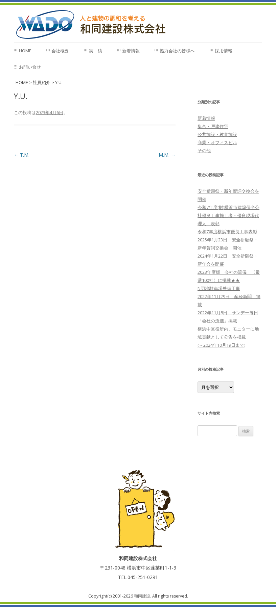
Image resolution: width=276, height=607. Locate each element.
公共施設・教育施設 (217, 134)
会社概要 (60, 51)
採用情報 (223, 51)
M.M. (167, 155)
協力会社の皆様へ (177, 51)
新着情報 (131, 51)
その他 (204, 151)
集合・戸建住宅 (213, 126)
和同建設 (142, 596)
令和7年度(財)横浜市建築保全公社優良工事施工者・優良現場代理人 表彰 (228, 215)
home (25, 51)
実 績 (95, 51)
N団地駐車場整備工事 (219, 288)
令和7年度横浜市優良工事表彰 (227, 232)
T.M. (21, 155)
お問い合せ (30, 67)
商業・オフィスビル (217, 142)
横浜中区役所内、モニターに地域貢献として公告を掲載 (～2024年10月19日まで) (230, 337)
